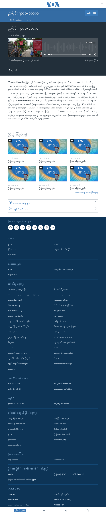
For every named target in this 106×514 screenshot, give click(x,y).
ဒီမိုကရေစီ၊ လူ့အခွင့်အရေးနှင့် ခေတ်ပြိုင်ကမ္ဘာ (24, 295)
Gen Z (56, 348)
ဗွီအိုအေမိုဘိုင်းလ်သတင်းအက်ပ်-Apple (22, 480)
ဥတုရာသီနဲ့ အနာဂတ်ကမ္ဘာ (17, 337)
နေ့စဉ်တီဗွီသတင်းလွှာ (16, 418)
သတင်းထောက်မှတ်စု (15, 316)
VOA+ (10, 474)
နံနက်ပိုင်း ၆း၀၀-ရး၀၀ (16, 404)
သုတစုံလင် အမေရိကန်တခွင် (64, 342)
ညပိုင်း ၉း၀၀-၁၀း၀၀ (61, 404)
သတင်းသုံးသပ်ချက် (15, 300)
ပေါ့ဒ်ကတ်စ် (12, 275)
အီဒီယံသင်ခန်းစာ (14, 384)
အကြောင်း (30, 20)
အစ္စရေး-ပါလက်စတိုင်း (62, 249)
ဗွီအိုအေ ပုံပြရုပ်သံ (60, 429)
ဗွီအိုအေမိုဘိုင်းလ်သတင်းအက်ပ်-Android (68, 474)
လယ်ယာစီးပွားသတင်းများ (17, 353)
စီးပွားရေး (11, 342)
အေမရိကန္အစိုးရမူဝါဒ (61, 494)
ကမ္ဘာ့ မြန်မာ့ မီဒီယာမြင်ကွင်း (18, 326)
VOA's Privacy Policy (62, 500)
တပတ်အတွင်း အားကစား (17, 348)
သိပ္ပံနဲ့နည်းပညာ (13, 332)
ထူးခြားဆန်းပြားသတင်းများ (18, 364)
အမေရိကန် (12, 255)
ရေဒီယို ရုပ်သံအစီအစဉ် (16, 424)
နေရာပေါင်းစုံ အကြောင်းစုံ (63, 353)
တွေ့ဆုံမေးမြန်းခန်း (14, 445)
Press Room (13, 500)
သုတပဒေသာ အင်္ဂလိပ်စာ (63, 389)
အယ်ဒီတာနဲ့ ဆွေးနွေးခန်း (17, 289)
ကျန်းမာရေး (58, 316)
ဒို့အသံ (56, 358)
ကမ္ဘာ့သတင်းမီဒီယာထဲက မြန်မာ (19, 321)
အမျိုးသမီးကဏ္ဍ (60, 321)
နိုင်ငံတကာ (12, 249)
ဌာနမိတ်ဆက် (13, 459)
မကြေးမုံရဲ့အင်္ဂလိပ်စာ (15, 389)
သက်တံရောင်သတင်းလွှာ (63, 364)
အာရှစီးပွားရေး (59, 310)
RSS (10, 269)
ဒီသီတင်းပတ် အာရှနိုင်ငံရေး (64, 305)
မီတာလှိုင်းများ (59, 459)
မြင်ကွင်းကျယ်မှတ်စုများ (63, 295)
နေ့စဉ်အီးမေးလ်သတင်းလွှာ (64, 269)
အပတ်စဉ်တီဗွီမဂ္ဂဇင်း (15, 429)
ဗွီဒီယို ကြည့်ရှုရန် (16, 20)
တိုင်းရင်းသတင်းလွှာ (61, 332)
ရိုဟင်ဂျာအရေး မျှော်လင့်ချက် (65, 326)
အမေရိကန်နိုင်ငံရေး (15, 310)
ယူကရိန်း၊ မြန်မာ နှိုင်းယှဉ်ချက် (19, 358)
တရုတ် (56, 244)
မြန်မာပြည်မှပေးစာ (61, 289)
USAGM (11, 494)
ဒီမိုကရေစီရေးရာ (14, 305)
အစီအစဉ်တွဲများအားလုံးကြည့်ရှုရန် (86, 193)
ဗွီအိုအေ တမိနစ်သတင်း (62, 434)
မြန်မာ (10, 244)
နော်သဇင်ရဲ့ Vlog (60, 439)
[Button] (12, 70)
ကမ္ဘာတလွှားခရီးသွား (61, 300)
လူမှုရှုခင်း (11, 369)
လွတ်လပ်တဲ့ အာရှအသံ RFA (18, 505)
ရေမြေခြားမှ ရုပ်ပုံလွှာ (62, 418)
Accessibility (59, 505)
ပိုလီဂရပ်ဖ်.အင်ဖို (60, 424)
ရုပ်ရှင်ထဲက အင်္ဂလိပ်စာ (62, 384)
